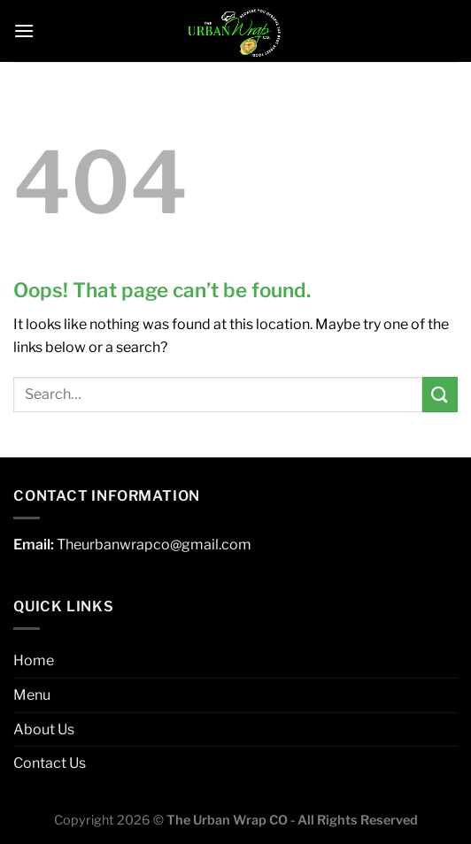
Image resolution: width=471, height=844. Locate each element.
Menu (31, 695)
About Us (43, 729)
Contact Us (49, 763)
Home (33, 660)
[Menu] (24, 30)
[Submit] (440, 394)
